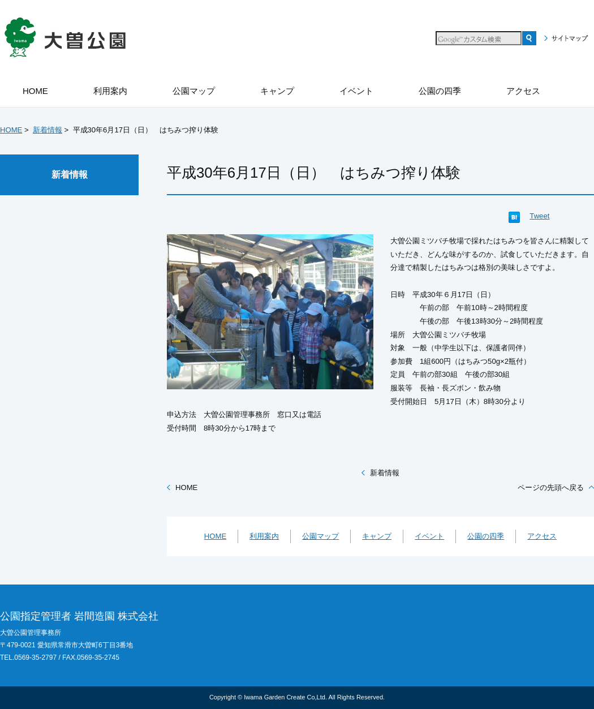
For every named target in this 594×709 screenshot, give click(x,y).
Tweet (539, 216)
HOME (11, 130)
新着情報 (47, 130)
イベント (429, 536)
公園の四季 (485, 536)
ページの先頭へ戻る (551, 487)
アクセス (542, 536)
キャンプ (376, 536)
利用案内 (264, 536)
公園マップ (320, 536)
